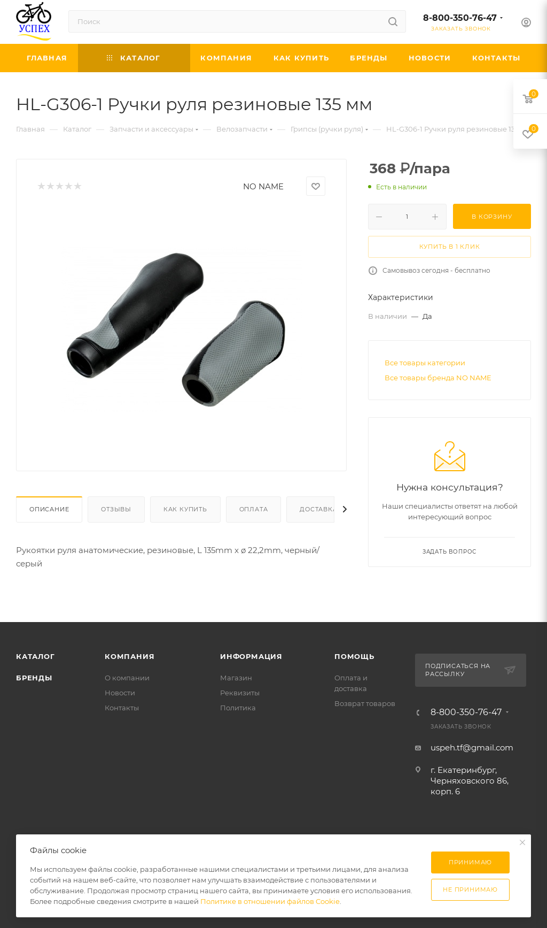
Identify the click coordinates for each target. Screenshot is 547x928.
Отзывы (116, 509)
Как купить (185, 509)
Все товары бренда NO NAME (438, 377)
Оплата (253, 509)
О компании (127, 677)
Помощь (354, 656)
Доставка (318, 509)
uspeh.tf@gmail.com (472, 747)
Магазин (236, 677)
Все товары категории (425, 362)
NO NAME (263, 186)
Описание (49, 509)
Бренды (34, 677)
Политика (238, 707)
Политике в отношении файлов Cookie (270, 901)
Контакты (122, 707)
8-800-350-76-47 (460, 18)
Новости (120, 692)
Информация (251, 656)
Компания (129, 656)
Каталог (35, 656)
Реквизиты (240, 692)
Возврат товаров (364, 703)
